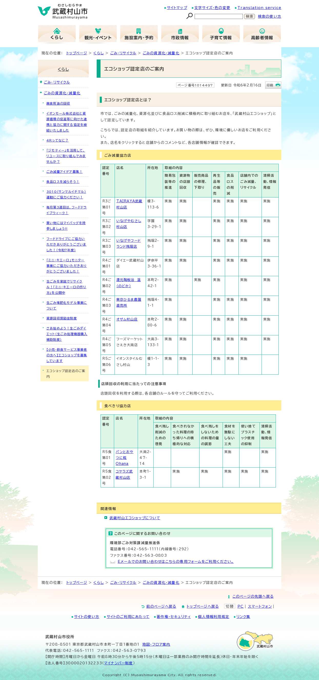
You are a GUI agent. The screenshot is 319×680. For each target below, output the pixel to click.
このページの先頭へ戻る (253, 596)
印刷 (270, 85)
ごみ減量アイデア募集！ (64, 171)
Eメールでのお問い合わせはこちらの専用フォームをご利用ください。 (176, 561)
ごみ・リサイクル (123, 53)
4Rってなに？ (57, 140)
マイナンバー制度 (118, 663)
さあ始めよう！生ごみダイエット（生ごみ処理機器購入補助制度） (66, 334)
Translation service (259, 7)
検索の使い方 (269, 16)
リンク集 (243, 616)
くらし (98, 53)
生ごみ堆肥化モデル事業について (66, 305)
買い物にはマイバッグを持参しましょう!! (66, 225)
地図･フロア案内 (156, 644)
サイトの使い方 (86, 616)
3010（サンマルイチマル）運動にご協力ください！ (66, 194)
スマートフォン (260, 606)
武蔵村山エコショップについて (134, 518)
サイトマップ (177, 7)
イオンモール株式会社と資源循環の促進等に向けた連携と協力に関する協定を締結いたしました (66, 122)
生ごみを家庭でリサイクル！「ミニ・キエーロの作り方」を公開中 (66, 287)
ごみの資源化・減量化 (161, 53)
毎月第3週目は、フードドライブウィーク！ (66, 210)
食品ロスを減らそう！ (62, 181)
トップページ (76, 53)
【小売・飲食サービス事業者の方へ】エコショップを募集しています (66, 355)
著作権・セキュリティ (174, 616)
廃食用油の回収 (58, 103)
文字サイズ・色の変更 (212, 7)
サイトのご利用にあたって (128, 616)
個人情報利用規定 (213, 616)
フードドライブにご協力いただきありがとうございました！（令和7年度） (66, 244)
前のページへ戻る (161, 606)
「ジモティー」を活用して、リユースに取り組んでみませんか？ (66, 156)
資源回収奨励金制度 (61, 318)
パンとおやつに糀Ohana (124, 458)
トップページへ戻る (203, 606)
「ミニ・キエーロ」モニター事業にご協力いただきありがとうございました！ (66, 265)
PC (240, 606)
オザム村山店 (127, 319)
